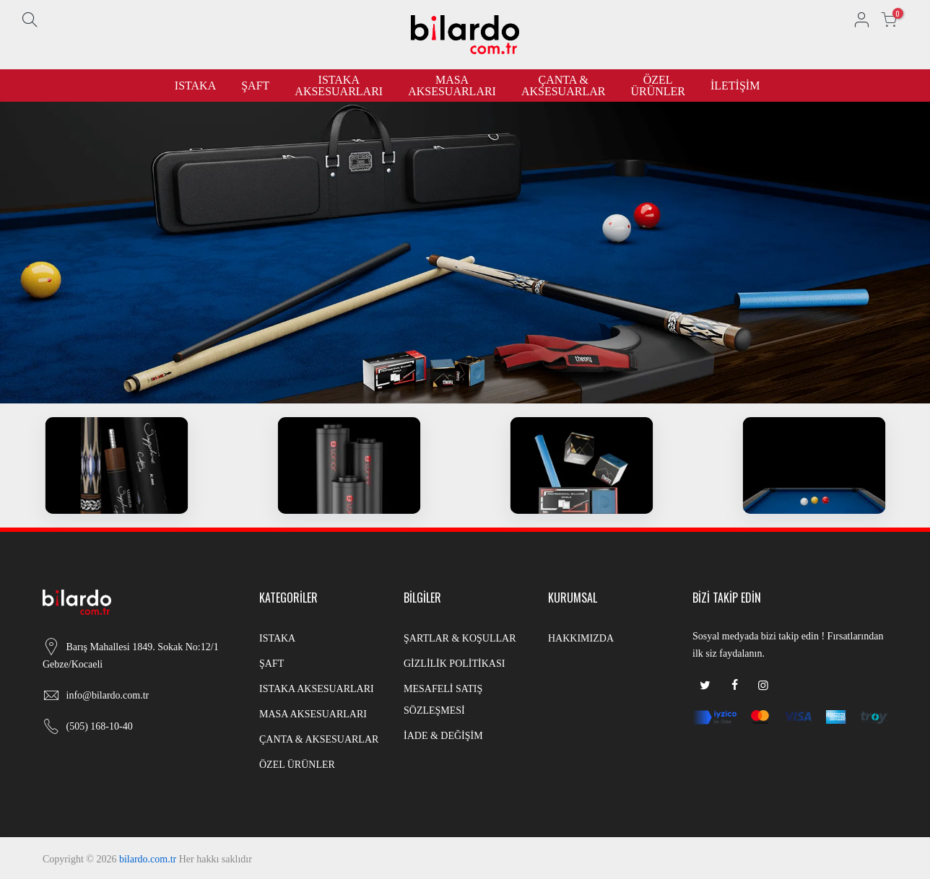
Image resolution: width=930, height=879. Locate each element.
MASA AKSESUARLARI (452, 85)
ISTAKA (195, 85)
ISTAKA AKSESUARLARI (339, 85)
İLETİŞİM (735, 85)
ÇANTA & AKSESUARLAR (563, 85)
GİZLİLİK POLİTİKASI (454, 663)
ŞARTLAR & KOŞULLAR (460, 638)
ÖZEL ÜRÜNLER (657, 85)
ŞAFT (255, 85)
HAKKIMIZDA (581, 638)
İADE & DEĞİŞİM (443, 735)
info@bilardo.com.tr (107, 695)
